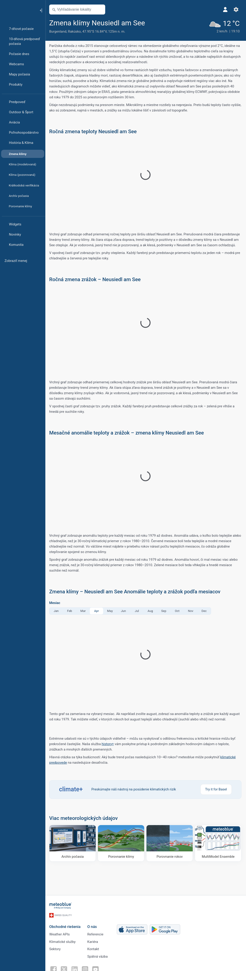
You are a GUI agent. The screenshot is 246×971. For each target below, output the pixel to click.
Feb (70, 611)
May (110, 611)
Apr (97, 611)
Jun (124, 611)
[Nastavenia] (236, 9)
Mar (83, 611)
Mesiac (55, 603)
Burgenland (58, 31)
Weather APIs (60, 934)
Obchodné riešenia (65, 926)
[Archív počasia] (73, 843)
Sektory (55, 949)
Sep (164, 611)
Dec (204, 611)
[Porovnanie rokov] (170, 843)
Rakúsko (74, 31)
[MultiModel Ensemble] (218, 843)
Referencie (96, 934)
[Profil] (225, 9)
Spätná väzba (98, 956)
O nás (92, 926)
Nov (191, 611)
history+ (108, 744)
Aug (150, 611)
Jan (56, 611)
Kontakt (94, 949)
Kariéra (93, 941)
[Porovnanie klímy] (121, 843)
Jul (138, 611)
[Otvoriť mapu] (100, 9)
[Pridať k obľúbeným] (151, 22)
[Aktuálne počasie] (224, 26)
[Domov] (17, 10)
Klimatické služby (63, 941)
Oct (177, 611)
